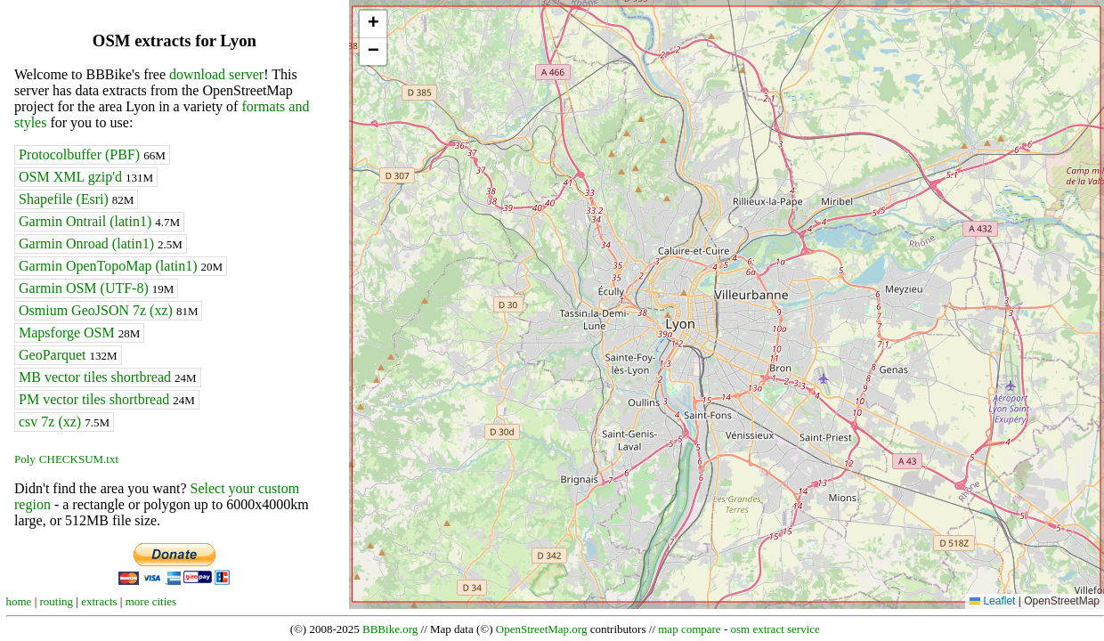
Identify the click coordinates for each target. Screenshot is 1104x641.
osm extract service (774, 629)
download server (216, 74)
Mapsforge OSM (79, 332)
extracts (99, 601)
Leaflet (992, 601)
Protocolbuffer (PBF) (92, 154)
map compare (689, 629)
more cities (151, 601)
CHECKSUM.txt (78, 459)
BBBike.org (390, 629)
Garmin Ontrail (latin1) (99, 221)
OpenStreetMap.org (542, 629)
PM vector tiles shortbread (107, 399)
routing (57, 601)
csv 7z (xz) (64, 421)
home (19, 601)
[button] (373, 24)
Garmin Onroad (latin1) (101, 243)
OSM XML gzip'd (86, 176)
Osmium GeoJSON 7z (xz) (108, 310)
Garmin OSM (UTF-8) (96, 288)
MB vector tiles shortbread (108, 377)
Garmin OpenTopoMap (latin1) (121, 265)
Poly (25, 459)
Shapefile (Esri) (76, 199)
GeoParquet (68, 354)
